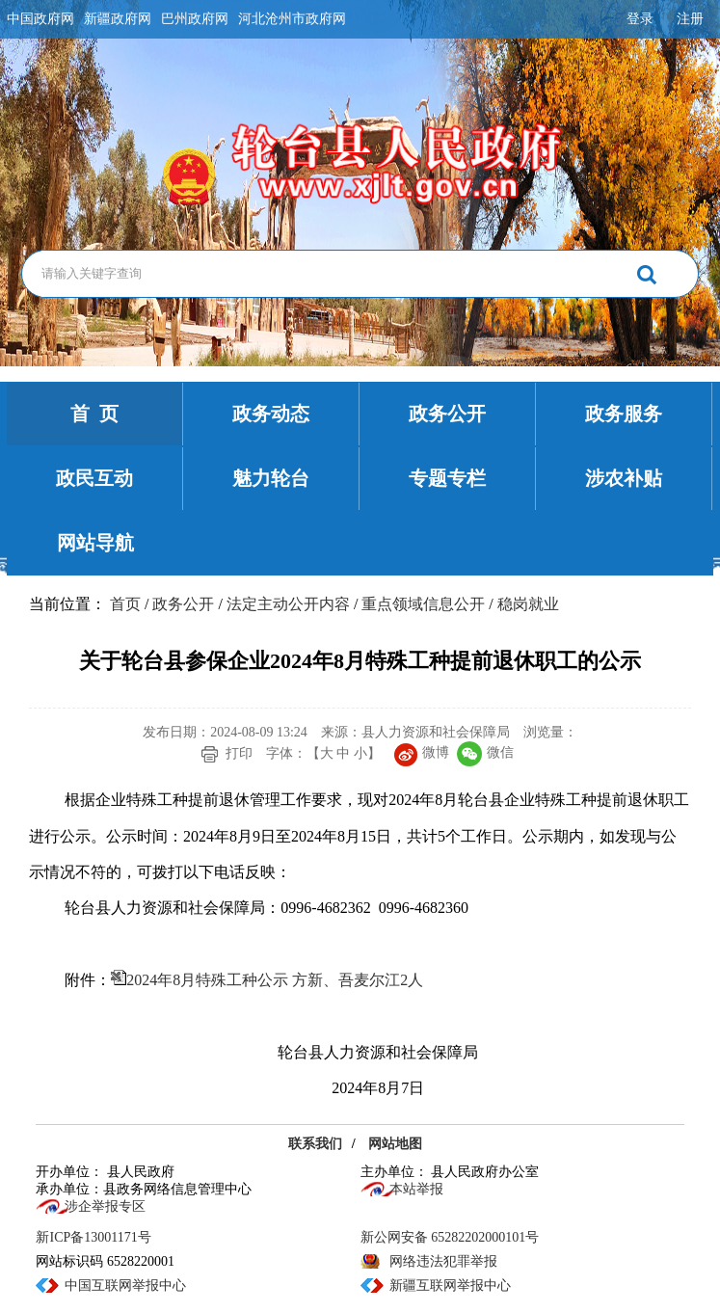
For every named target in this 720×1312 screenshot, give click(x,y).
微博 (421, 752)
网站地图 (395, 1144)
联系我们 (315, 1144)
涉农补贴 (623, 478)
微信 (485, 752)
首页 (125, 604)
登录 (640, 19)
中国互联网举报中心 (125, 1285)
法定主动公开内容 (288, 604)
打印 (239, 753)
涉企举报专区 (105, 1206)
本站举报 (416, 1189)
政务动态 (270, 413)
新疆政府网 (117, 19)
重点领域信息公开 (423, 604)
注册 (690, 19)
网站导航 (95, 542)
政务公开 (447, 413)
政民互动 (94, 478)
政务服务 (623, 413)
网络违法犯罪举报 (443, 1261)
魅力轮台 (270, 478)
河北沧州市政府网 (292, 19)
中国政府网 (40, 19)
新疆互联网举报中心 (450, 1285)
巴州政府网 (194, 19)
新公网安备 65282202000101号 (450, 1237)
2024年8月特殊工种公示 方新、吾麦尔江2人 (274, 980)
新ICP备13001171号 (93, 1237)
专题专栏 (447, 478)
